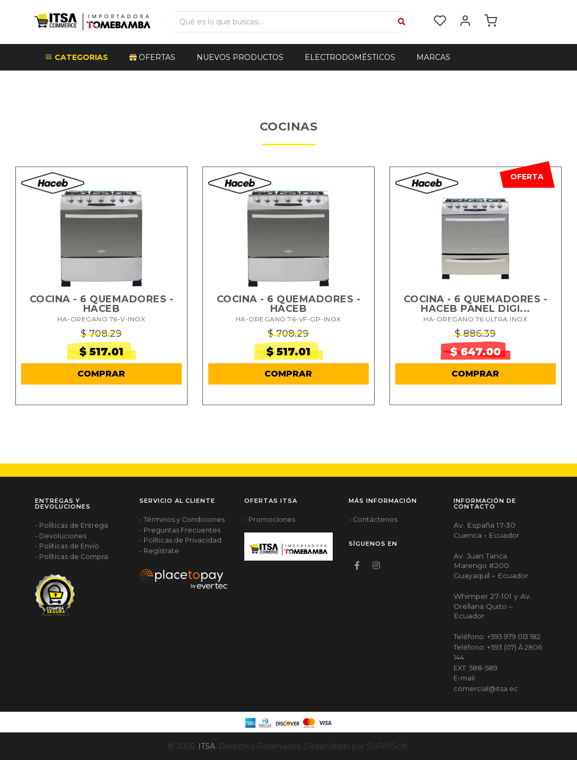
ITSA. (207, 746)
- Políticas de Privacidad (180, 540)
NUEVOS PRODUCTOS (240, 57)
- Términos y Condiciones (182, 519)
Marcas (433, 57)
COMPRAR (101, 374)
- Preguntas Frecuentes (179, 530)
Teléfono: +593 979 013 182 (497, 637)
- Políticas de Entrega (71, 525)
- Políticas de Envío (67, 546)
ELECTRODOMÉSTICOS (350, 57)
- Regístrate (159, 551)
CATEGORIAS (76, 57)
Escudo (62, 84)
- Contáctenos (373, 519)
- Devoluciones (60, 536)
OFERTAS (152, 57)
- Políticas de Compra (71, 557)
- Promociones (269, 519)
